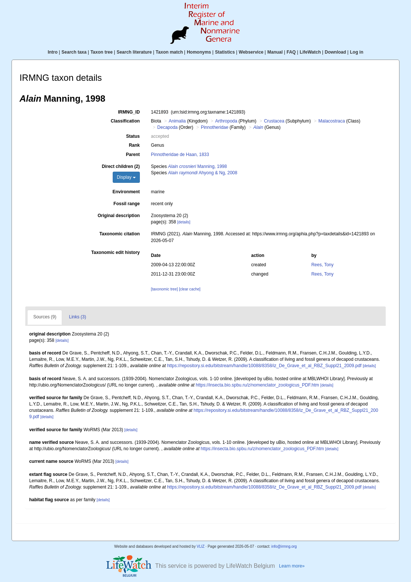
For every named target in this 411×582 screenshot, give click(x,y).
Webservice (251, 52)
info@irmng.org (284, 546)
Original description (118, 215)
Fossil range (126, 203)
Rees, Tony (322, 264)
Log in (356, 52)
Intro (53, 52)
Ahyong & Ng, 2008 (202, 172)
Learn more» (292, 566)
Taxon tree (101, 52)
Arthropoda (226, 121)
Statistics (225, 52)
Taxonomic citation (119, 233)
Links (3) (77, 316)
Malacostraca (331, 121)
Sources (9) (44, 316)
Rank (134, 145)
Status (133, 136)
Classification (125, 121)
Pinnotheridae (214, 127)
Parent (132, 154)
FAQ (291, 52)
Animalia (177, 121)
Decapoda (167, 127)
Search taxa (73, 52)
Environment (125, 191)
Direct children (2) (121, 166)
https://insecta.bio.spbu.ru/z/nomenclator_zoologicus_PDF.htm (257, 385)
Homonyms (199, 52)
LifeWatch (310, 52)
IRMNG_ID (129, 112)
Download (335, 52)
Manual (275, 52)
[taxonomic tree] (164, 289)
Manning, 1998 (197, 166)
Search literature (134, 52)
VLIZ (201, 546)
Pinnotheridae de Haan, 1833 (180, 154)
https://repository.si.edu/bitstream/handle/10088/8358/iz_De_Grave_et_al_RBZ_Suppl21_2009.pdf (264, 365)
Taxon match (169, 52)
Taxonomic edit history (115, 252)
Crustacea (274, 121)
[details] (183, 222)
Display (126, 177)
